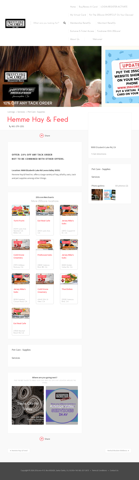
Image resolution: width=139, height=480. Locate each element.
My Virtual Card (78, 15)
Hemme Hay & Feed (19, 450)
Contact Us (114, 470)
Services (21, 111)
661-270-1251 (18, 126)
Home (73, 7)
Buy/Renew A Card (88, 7)
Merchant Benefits (106, 23)
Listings (11, 111)
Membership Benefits (80, 23)
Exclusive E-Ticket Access (82, 31)
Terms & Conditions (99, 470)
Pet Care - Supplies (36, 111)
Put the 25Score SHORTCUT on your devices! (111, 15)
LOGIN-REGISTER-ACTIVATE (114, 7)
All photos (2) (121, 185)
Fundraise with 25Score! (108, 31)
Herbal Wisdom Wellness (117, 450)
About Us (74, 39)
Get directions (99, 154)
